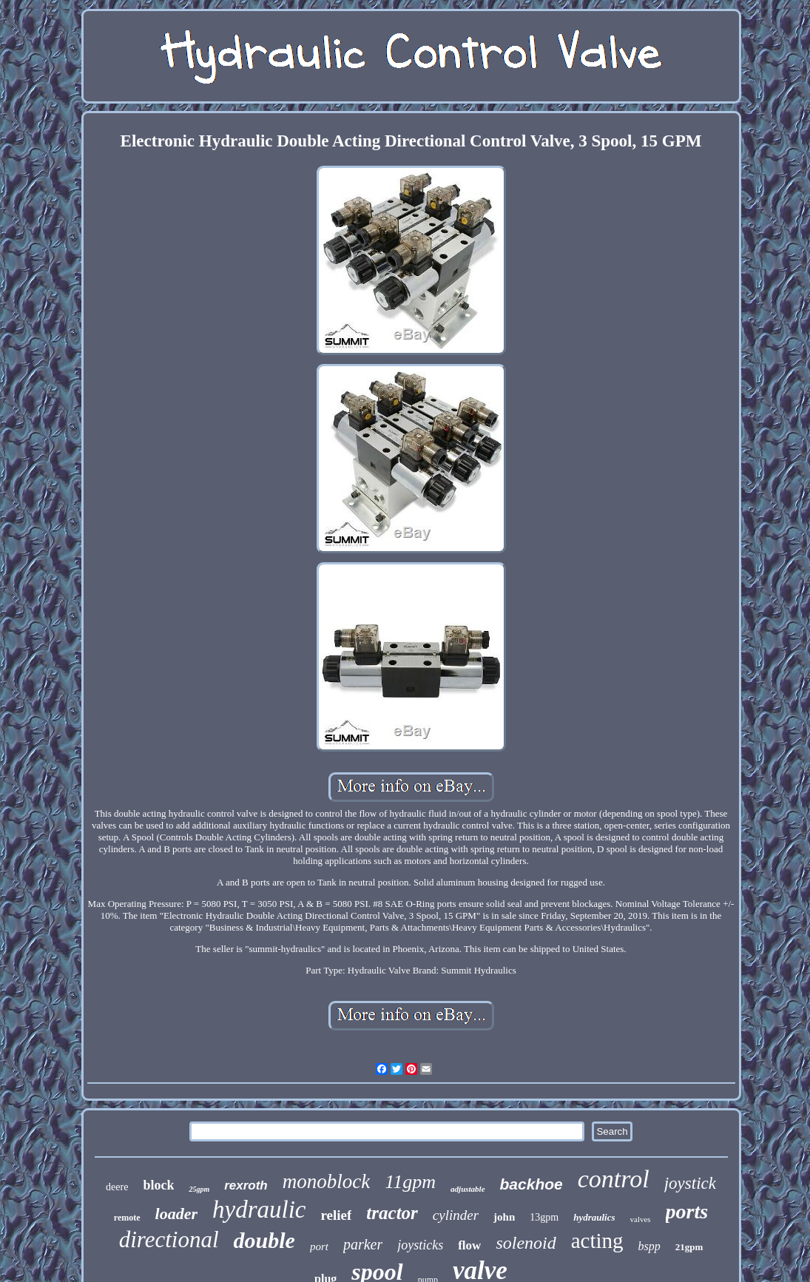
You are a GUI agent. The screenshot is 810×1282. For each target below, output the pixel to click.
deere (117, 1186)
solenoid (526, 1242)
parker (362, 1244)
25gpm (199, 1189)
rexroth (246, 1185)
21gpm (689, 1246)
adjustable (467, 1188)
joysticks (420, 1245)
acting (597, 1240)
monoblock (326, 1181)
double (264, 1240)
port (319, 1246)
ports (687, 1211)
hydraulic (259, 1209)
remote (127, 1217)
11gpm (410, 1181)
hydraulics (594, 1217)
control (613, 1178)
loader (176, 1213)
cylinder (456, 1215)
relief (336, 1215)
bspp (649, 1246)
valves (640, 1219)
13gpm (544, 1217)
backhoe (531, 1183)
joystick (690, 1183)
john (504, 1217)
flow (469, 1245)
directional (169, 1239)
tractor (391, 1213)
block (158, 1185)
